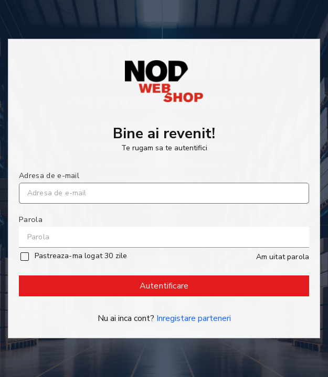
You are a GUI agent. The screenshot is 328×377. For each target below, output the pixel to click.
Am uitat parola (282, 257)
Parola (31, 219)
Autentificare (164, 288)
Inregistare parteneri (193, 318)
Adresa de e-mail (49, 175)
